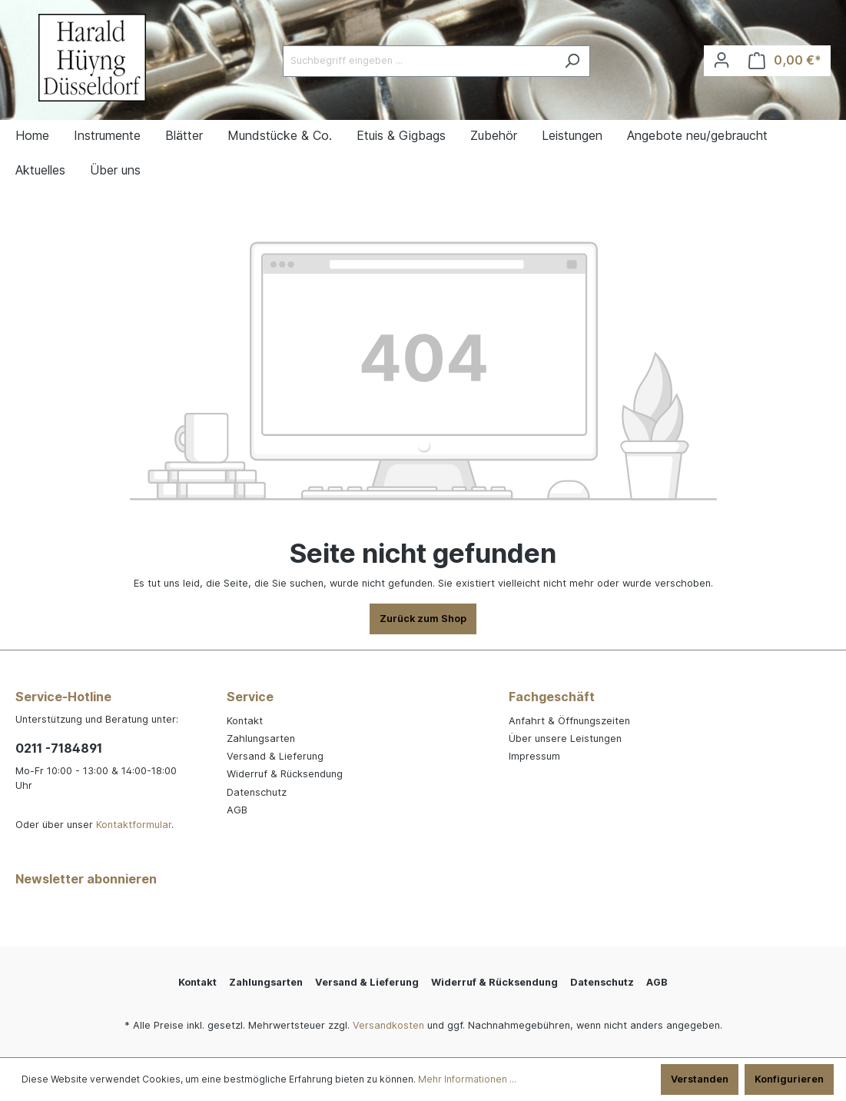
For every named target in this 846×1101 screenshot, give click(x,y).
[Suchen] (572, 61)
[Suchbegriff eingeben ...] (419, 61)
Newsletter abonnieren (86, 878)
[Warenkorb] (785, 60)
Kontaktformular (133, 824)
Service (250, 696)
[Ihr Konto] (721, 60)
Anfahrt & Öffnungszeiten (569, 721)
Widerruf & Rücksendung (285, 774)
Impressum (534, 756)
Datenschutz (257, 792)
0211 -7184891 (58, 748)
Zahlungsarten (261, 738)
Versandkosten (388, 1025)
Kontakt (245, 721)
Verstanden (699, 1079)
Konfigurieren (789, 1079)
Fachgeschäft (552, 696)
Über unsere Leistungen (565, 738)
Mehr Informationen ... (467, 1079)
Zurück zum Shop (423, 618)
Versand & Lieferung (275, 756)
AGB (237, 810)
